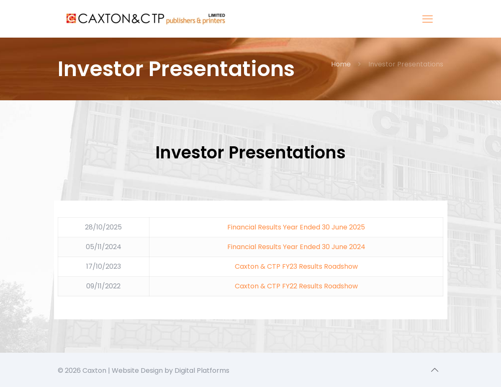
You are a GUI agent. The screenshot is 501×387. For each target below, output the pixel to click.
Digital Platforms (202, 370)
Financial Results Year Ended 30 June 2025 (296, 227)
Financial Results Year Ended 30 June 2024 (296, 247)
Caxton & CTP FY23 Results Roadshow (296, 266)
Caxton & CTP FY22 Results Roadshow (296, 286)
